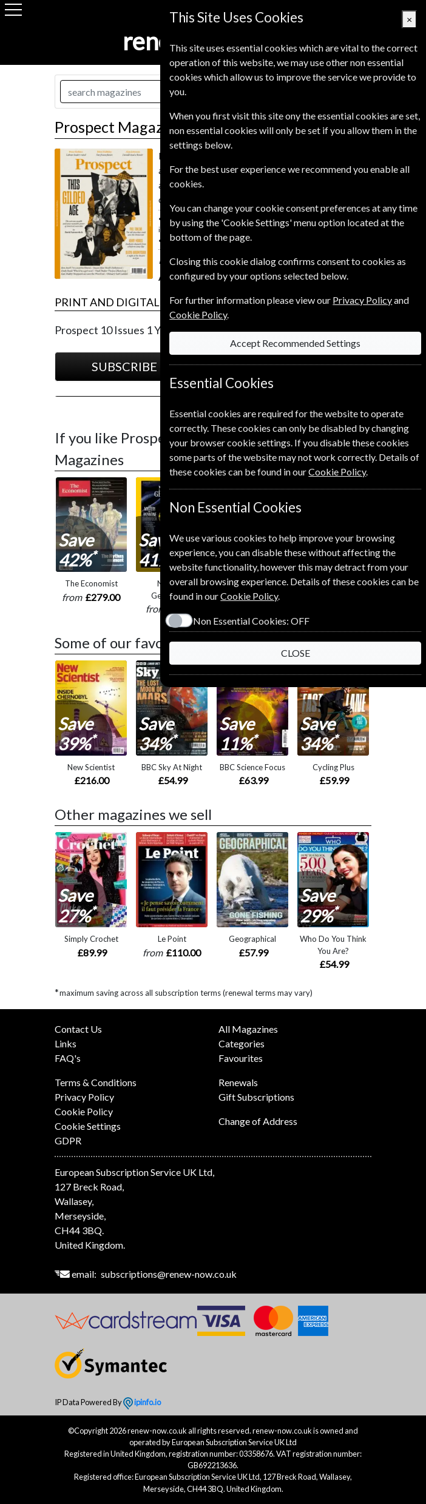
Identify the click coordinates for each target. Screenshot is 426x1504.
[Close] (409, 19)
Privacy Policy (84, 1097)
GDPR (68, 1140)
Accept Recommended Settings (291, 343)
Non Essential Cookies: (244, 620)
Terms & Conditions (96, 1082)
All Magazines (248, 1029)
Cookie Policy (84, 1111)
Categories (241, 1043)
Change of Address (257, 1121)
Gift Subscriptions (256, 1097)
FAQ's (68, 1058)
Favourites (240, 1058)
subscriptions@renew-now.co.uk (169, 1274)
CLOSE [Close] (291, 653)
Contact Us (78, 1029)
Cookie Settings (88, 1126)
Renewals (238, 1082)
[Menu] (13, 10)
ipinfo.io (142, 1402)
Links (65, 1043)
